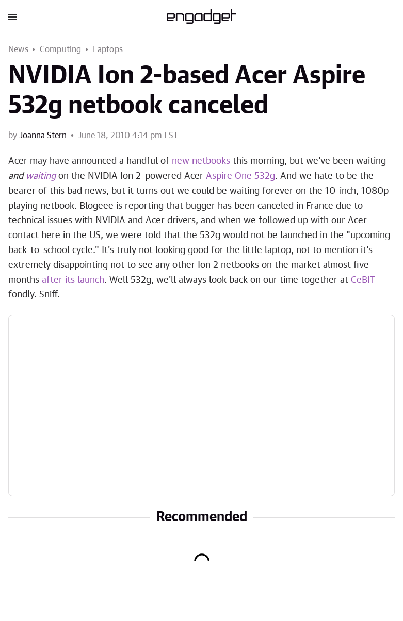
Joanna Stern (43, 135)
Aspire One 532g (240, 176)
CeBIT (363, 280)
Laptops (108, 49)
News (18, 49)
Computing (61, 49)
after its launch (73, 280)
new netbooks (201, 161)
